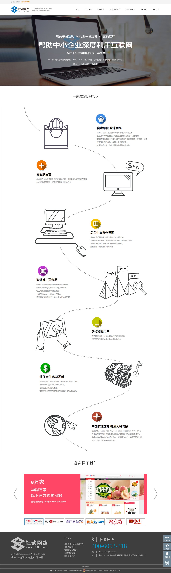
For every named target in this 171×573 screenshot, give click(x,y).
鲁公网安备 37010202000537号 (94, 570)
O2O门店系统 (69, 553)
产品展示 (88, 9)
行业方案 (100, 9)
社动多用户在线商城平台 (74, 544)
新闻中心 (144, 9)
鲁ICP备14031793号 (114, 570)
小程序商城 (85, 566)
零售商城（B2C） (71, 550)
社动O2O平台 (69, 547)
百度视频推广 (115, 9)
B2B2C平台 (130, 9)
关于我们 (156, 9)
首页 (77, 9)
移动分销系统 (69, 556)
